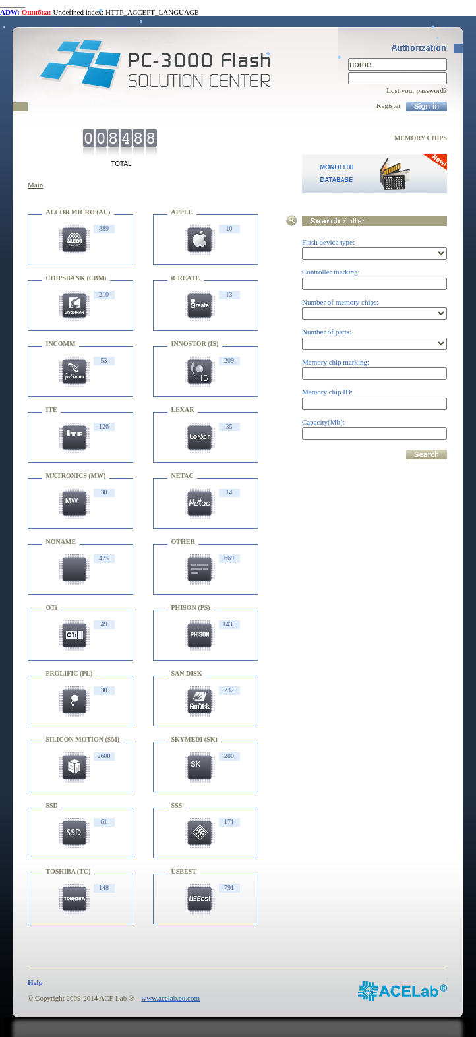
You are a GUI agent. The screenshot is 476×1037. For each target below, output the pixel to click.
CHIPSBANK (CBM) (76, 277)
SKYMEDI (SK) (194, 739)
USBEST (183, 871)
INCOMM (61, 343)
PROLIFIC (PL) (69, 673)
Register (388, 105)
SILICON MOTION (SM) (83, 739)
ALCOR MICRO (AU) (78, 212)
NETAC (182, 475)
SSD (52, 805)
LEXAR (182, 409)
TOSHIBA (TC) (68, 871)
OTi (51, 607)
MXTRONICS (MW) (76, 475)
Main (35, 185)
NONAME (61, 541)
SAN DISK (186, 673)
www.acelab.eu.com (170, 998)
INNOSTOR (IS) (195, 343)
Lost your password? (416, 90)
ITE (51, 409)
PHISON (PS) (190, 607)
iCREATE (185, 277)
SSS (177, 805)
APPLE (182, 212)
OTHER (183, 541)
